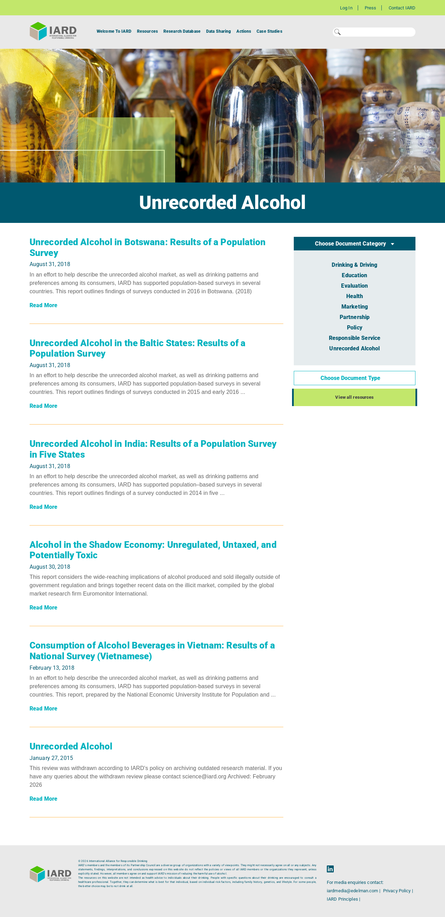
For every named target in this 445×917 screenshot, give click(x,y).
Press (371, 7)
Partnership (355, 317)
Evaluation (354, 285)
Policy (354, 327)
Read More (43, 305)
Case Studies (269, 31)
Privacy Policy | (398, 890)
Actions (243, 31)
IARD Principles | (343, 899)
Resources (147, 31)
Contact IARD (402, 7)
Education (354, 275)
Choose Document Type (351, 378)
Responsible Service (354, 338)
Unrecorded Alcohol (71, 746)
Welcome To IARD (114, 31)
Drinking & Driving (354, 265)
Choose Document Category (351, 243)
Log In (346, 7)
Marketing (354, 306)
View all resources (354, 397)
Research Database (182, 31)
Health (354, 296)
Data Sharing (218, 31)
